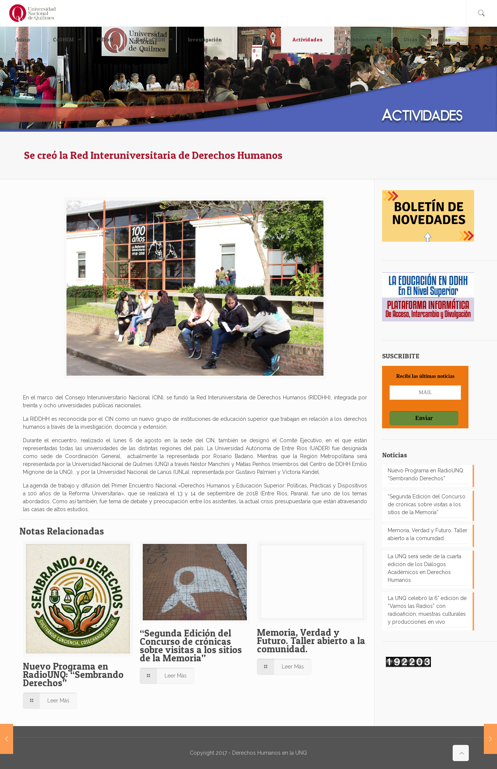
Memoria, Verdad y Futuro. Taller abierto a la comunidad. (311, 641)
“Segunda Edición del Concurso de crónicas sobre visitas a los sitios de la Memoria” (191, 645)
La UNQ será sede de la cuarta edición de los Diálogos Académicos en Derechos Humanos (424, 568)
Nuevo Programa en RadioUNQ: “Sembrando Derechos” (73, 674)
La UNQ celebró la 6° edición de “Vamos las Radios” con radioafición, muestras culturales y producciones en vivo (427, 610)
